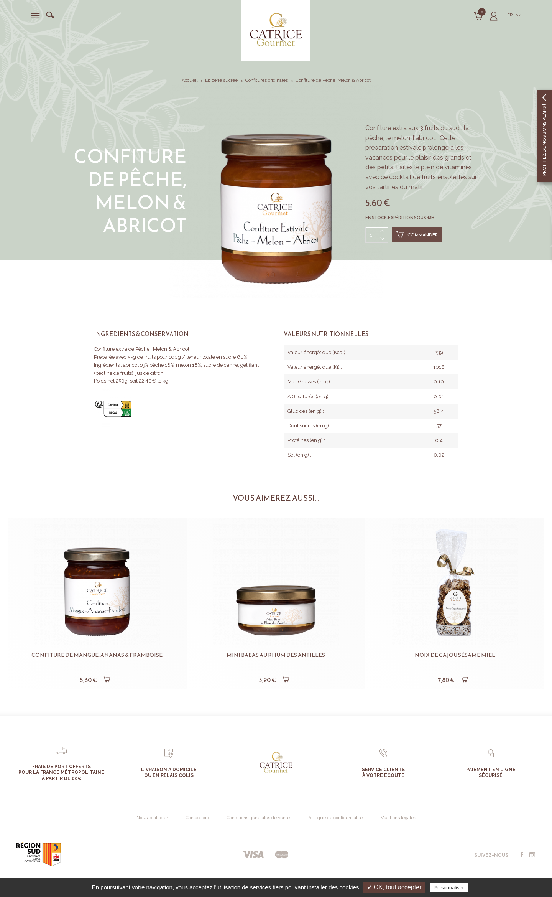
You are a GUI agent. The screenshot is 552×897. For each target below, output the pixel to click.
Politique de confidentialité (335, 817)
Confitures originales (266, 80)
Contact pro (197, 817)
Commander (417, 234)
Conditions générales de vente (258, 817)
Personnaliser (449, 887)
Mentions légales (398, 817)
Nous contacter (152, 817)
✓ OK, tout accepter (394, 887)
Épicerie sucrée (221, 80)
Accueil (189, 80)
